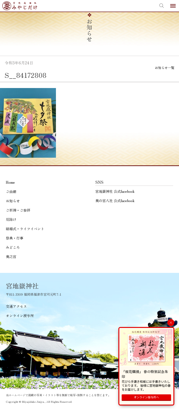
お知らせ (13, 200)
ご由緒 (11, 191)
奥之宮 (11, 256)
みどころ (13, 247)
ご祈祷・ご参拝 (18, 210)
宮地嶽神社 (19, 5)
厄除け (11, 219)
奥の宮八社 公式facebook (114, 200)
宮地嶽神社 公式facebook (114, 191)
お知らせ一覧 (164, 67)
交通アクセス (16, 306)
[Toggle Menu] (173, 5)
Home (10, 182)
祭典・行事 (14, 238)
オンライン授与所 (20, 315)
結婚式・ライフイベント (25, 228)
